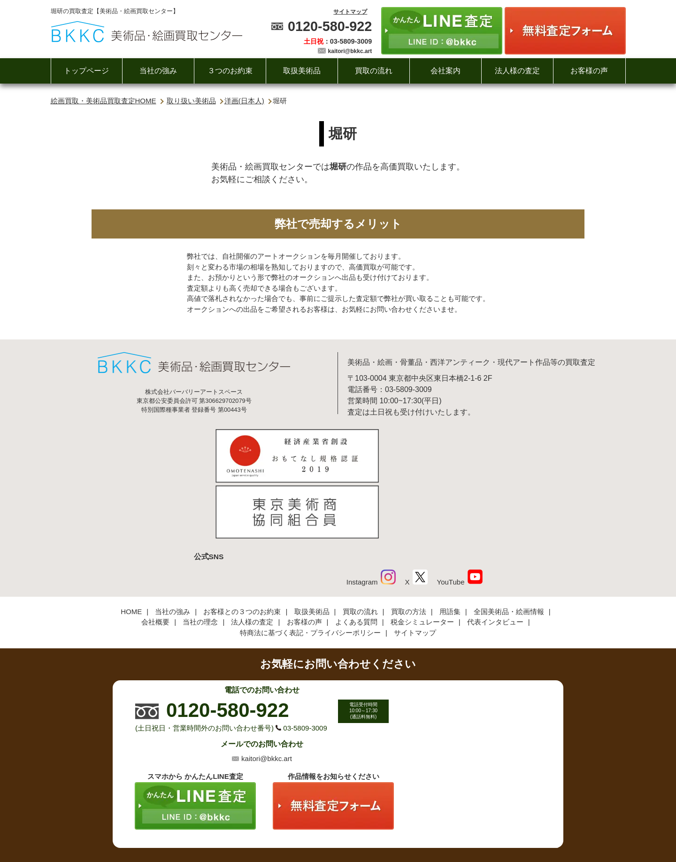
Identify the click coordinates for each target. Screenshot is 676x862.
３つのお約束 (230, 71)
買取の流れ (373, 71)
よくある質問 (356, 558)
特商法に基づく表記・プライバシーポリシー (310, 569)
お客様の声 (589, 71)
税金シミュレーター (422, 558)
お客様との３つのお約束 (242, 548)
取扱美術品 (302, 71)
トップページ (86, 71)
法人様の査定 (517, 71)
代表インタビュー (495, 558)
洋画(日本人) (244, 101)
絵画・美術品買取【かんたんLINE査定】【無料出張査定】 (147, 31)
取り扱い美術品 (191, 101)
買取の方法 (408, 548)
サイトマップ (350, 11)
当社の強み (158, 71)
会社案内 (445, 71)
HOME (131, 548)
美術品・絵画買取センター (322, 826)
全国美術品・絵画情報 (509, 548)
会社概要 (155, 558)
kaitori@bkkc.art (350, 51)
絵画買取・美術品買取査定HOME (103, 101)
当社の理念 (200, 558)
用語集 (450, 548)
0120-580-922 (330, 26)
